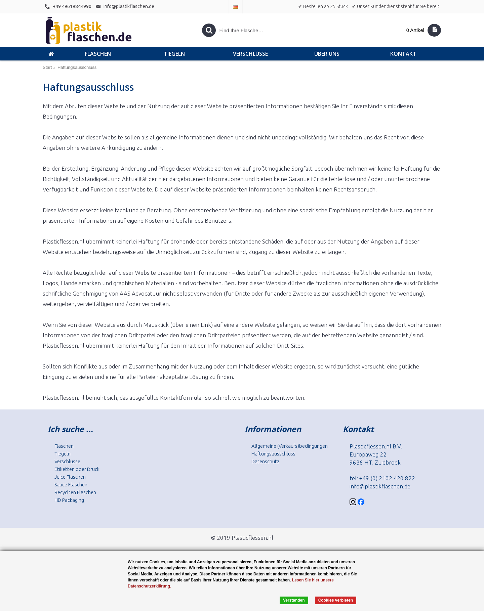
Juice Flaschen (70, 477)
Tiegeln (62, 453)
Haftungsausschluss (273, 453)
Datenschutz (265, 461)
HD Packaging (69, 500)
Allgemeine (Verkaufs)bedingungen (289, 446)
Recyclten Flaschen (75, 492)
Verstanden (294, 600)
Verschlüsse (67, 461)
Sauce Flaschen (70, 484)
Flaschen (64, 446)
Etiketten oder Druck (76, 469)
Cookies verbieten (335, 600)
